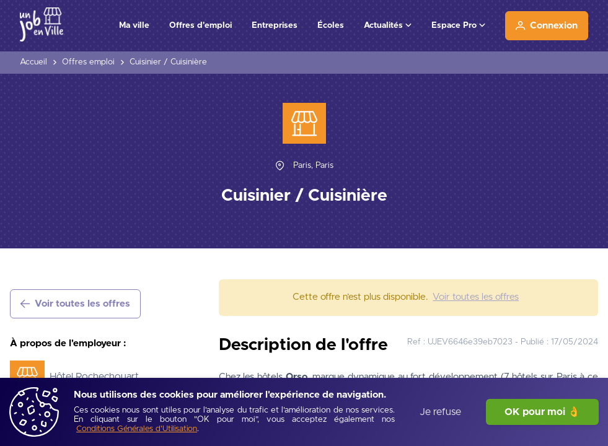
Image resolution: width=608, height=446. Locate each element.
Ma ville (134, 25)
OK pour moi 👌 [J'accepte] (542, 412)
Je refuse (440, 412)
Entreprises (274, 25)
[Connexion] (546, 25)
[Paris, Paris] (313, 165)
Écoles (330, 25)
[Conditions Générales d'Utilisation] (136, 429)
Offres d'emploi (200, 25)
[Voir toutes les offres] (75, 303)
